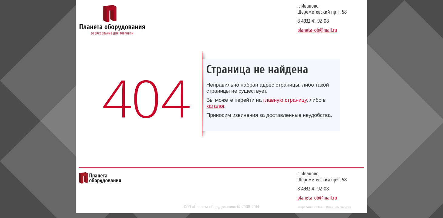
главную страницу (284, 100)
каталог (215, 106)
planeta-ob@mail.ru (317, 30)
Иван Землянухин (338, 207)
